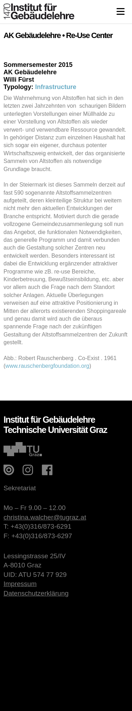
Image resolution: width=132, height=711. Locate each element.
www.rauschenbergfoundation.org (47, 366)
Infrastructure (55, 86)
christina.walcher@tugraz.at (45, 517)
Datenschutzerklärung (36, 593)
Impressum (20, 583)
